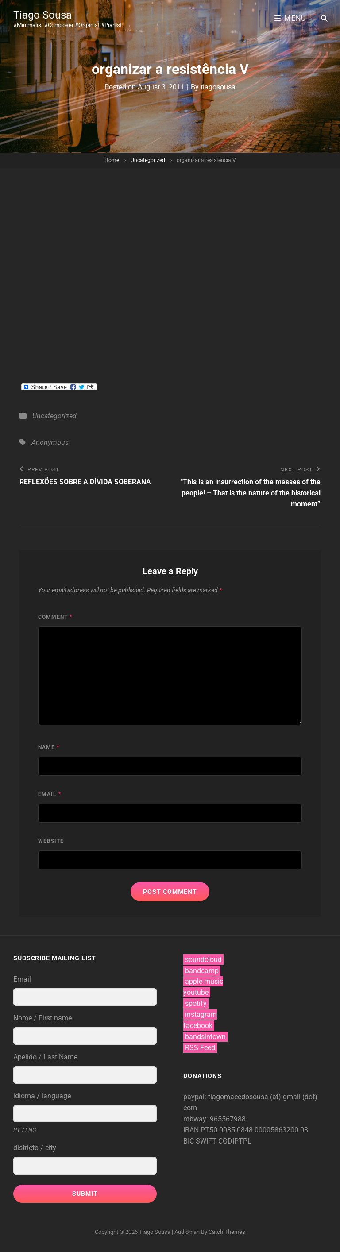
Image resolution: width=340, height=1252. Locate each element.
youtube (196, 992)
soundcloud (203, 959)
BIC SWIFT (200, 1141)
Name (48, 747)
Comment (55, 617)
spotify (196, 1003)
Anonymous (50, 442)
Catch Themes (227, 1232)
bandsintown (205, 1036)
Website (51, 841)
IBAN (192, 1130)
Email (49, 794)
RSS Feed (200, 1047)
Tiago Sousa (42, 15)
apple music (204, 981)
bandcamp (202, 970)
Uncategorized (148, 160)
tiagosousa (218, 87)
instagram (201, 1014)
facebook (197, 1025)
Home (111, 160)
